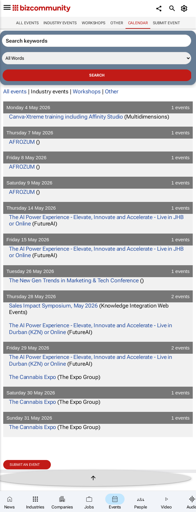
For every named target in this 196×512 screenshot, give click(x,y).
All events (27, 23)
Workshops (93, 23)
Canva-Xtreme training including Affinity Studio (66, 116)
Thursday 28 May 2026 (98, 296)
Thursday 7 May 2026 (98, 132)
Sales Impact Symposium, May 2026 (53, 305)
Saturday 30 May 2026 (98, 392)
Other (116, 23)
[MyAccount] (185, 8)
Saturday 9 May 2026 (98, 182)
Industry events (60, 23)
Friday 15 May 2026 (98, 239)
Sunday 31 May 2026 (98, 418)
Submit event (166, 23)
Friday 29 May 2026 (98, 347)
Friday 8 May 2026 (98, 157)
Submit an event (25, 465)
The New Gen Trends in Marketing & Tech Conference (74, 280)
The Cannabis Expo (32, 377)
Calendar (138, 23)
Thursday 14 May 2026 (98, 208)
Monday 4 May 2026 (98, 107)
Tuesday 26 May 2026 (98, 271)
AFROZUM (22, 142)
